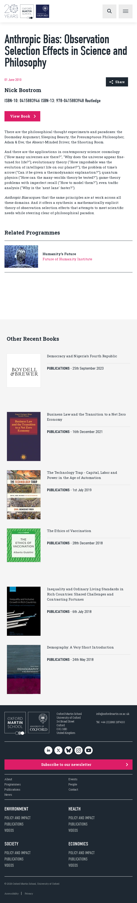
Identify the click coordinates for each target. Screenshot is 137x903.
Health (74, 809)
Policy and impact (17, 818)
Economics (78, 844)
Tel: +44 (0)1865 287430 (110, 722)
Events (72, 779)
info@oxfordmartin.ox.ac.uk (112, 714)
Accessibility (11, 893)
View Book (23, 116)
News (8, 794)
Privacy (29, 893)
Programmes (12, 784)
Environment (16, 809)
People (72, 784)
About (8, 779)
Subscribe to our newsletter (84, 764)
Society (11, 844)
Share (116, 82)
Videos (9, 830)
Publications (12, 789)
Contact (73, 789)
